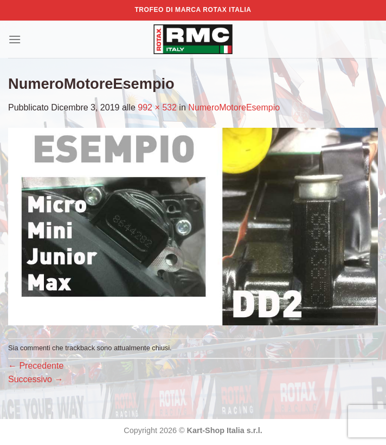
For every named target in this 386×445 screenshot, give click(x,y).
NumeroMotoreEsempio (234, 107)
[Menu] (14, 39)
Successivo (35, 379)
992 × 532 (157, 107)
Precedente (35, 365)
